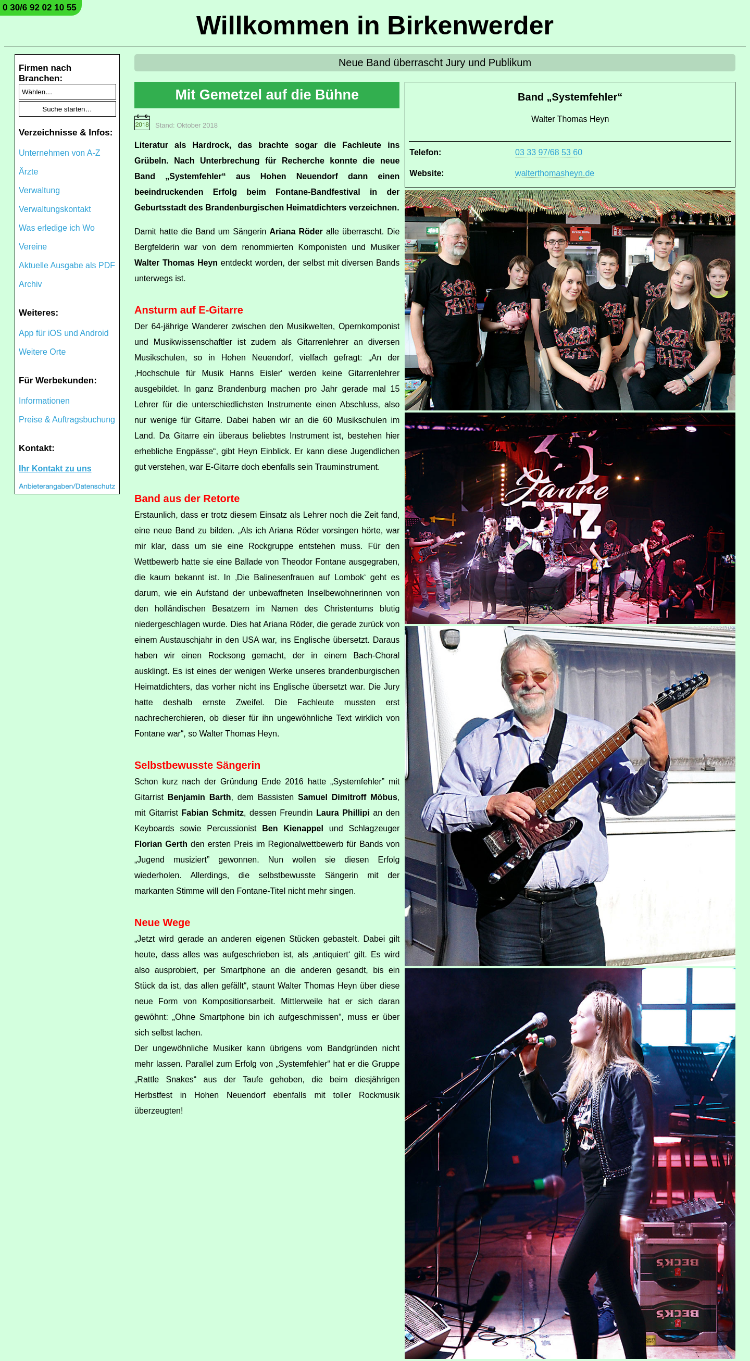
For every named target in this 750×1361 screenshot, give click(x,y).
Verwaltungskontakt (55, 209)
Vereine (33, 246)
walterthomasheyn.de (554, 173)
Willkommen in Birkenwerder (375, 25)
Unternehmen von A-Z (60, 152)
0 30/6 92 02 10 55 (40, 8)
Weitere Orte (42, 351)
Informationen (44, 400)
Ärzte (28, 171)
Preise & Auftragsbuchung (67, 419)
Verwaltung (39, 190)
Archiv (30, 284)
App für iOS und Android (64, 333)
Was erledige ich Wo (57, 227)
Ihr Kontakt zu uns (55, 468)
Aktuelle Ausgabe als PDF (67, 265)
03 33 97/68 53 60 (548, 152)
